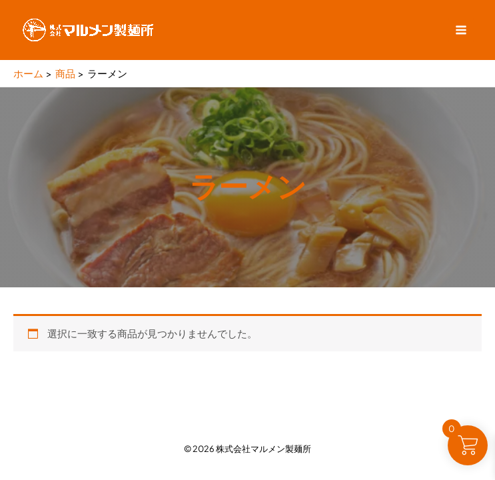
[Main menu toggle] (461, 30)
